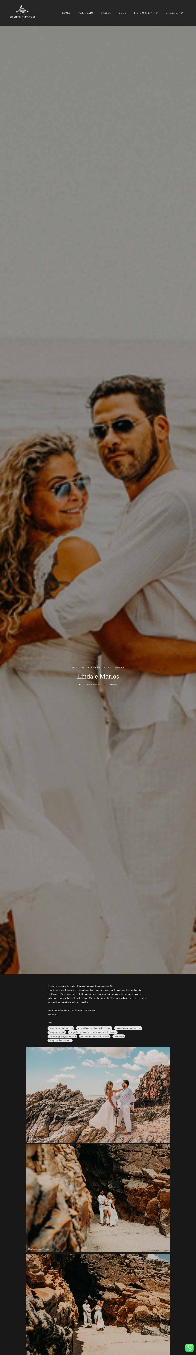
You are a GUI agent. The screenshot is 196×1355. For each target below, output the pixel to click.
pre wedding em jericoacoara (62, 1036)
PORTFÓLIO (85, 13)
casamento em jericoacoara (128, 1028)
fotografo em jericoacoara (61, 1028)
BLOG (122, 13)
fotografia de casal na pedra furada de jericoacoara (92, 1032)
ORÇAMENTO (174, 13)
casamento (119, 1036)
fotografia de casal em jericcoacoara (94, 1028)
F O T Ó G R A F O (146, 13)
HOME (66, 13)
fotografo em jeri (57, 1032)
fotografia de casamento (60, 1040)
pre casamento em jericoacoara (94, 1036)
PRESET (106, 13)
